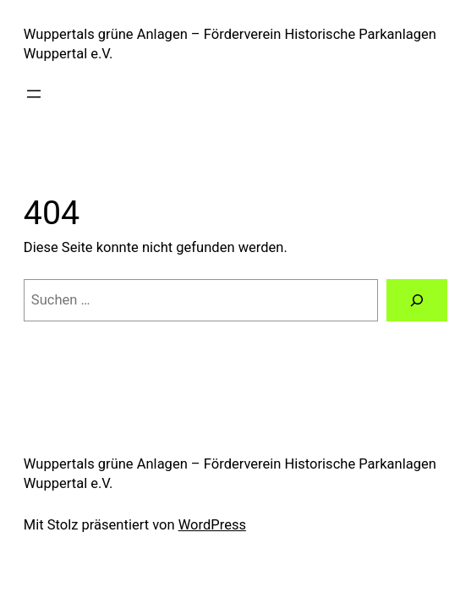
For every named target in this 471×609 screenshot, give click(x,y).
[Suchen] (416, 300)
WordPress (212, 525)
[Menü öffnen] (34, 94)
